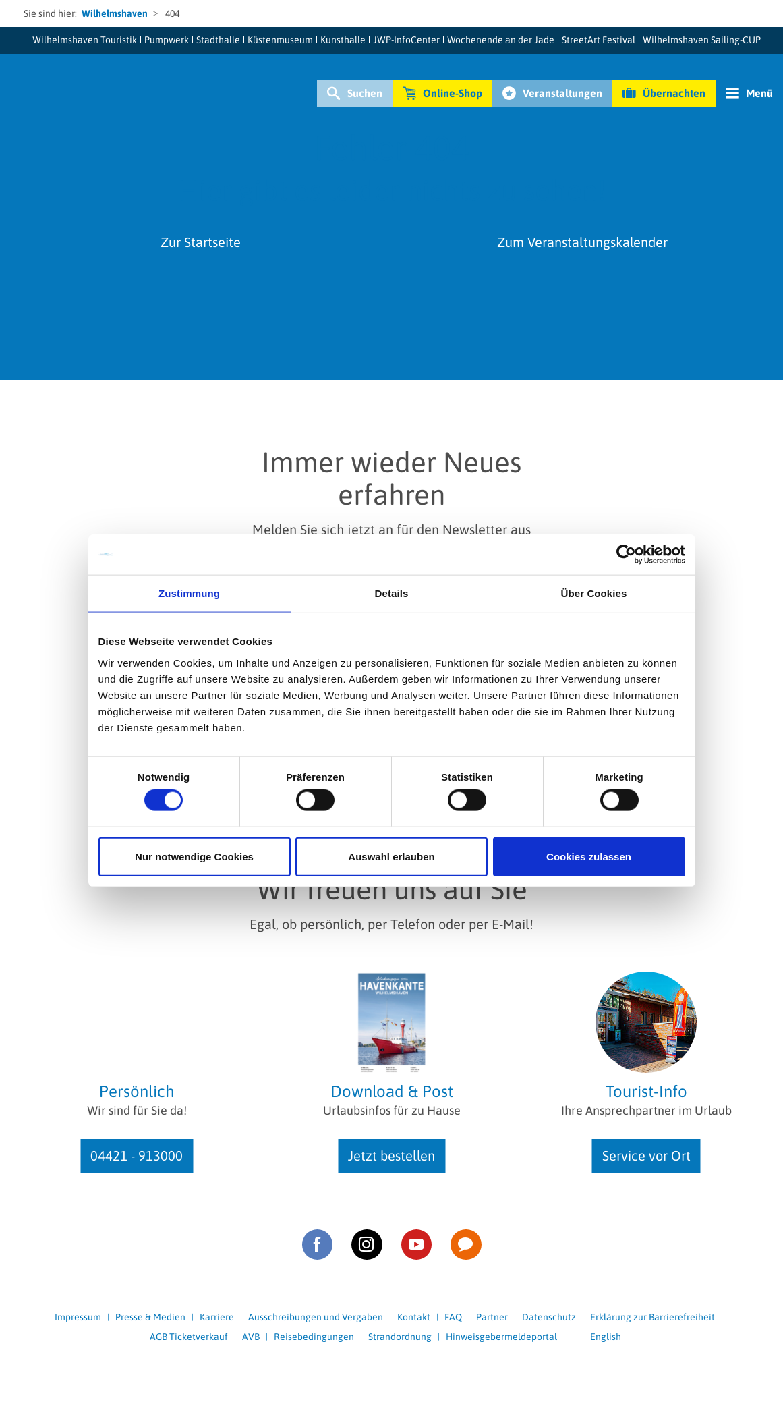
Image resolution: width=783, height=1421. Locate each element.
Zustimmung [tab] (189, 593)
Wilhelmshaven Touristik (84, 39)
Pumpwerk (166, 39)
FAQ (453, 1317)
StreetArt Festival (598, 39)
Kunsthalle (343, 39)
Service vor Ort (646, 1155)
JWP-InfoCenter (406, 39)
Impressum (78, 1317)
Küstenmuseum (280, 39)
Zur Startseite (201, 242)
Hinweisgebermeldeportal (501, 1336)
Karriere (217, 1317)
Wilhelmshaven (115, 13)
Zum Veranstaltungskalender (582, 242)
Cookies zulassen (588, 856)
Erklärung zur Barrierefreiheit (652, 1317)
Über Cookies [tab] (594, 593)
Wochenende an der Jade (500, 39)
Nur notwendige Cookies (194, 856)
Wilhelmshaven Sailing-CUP (702, 39)
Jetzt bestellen (391, 1155)
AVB (251, 1336)
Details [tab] (392, 593)
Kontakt (413, 1317)
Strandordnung (400, 1336)
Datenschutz (549, 1317)
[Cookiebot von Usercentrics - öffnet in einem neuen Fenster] (626, 555)
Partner (492, 1317)
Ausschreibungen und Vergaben (315, 1317)
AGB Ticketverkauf (189, 1336)
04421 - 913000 (136, 1155)
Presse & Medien (150, 1317)
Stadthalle (218, 39)
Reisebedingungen (314, 1336)
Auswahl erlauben (391, 856)
